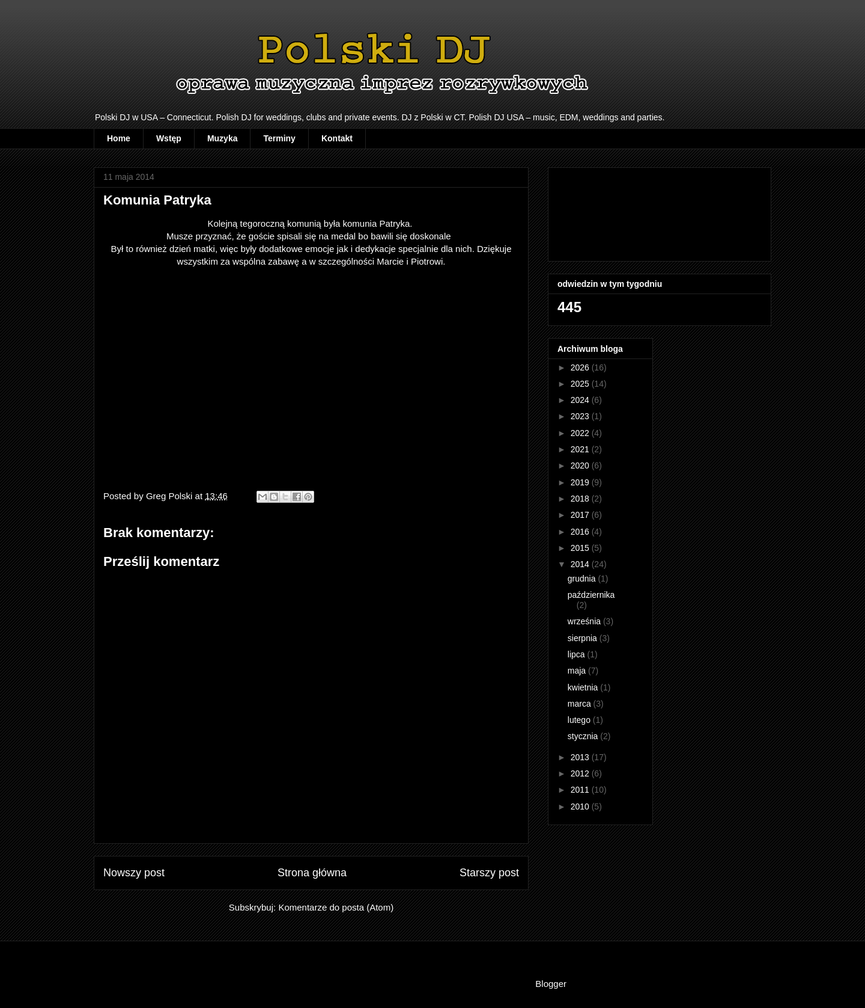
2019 (581, 482)
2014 (581, 564)
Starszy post (489, 873)
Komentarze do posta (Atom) (335, 907)
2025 (581, 384)
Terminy (279, 138)
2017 (581, 515)
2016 (581, 531)
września (585, 621)
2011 (581, 789)
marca (580, 703)
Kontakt (337, 138)
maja (578, 670)
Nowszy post (134, 873)
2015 (581, 548)
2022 (581, 433)
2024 (581, 400)
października (591, 595)
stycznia (584, 736)
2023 (581, 416)
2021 (581, 449)
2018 (581, 498)
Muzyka (222, 138)
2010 (581, 806)
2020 (581, 465)
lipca (577, 654)
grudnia (583, 578)
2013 (581, 757)
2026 (581, 367)
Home (118, 138)
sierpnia (583, 638)
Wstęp (168, 138)
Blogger (550, 984)
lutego (580, 720)
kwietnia (584, 687)
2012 (581, 773)
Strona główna (312, 873)
